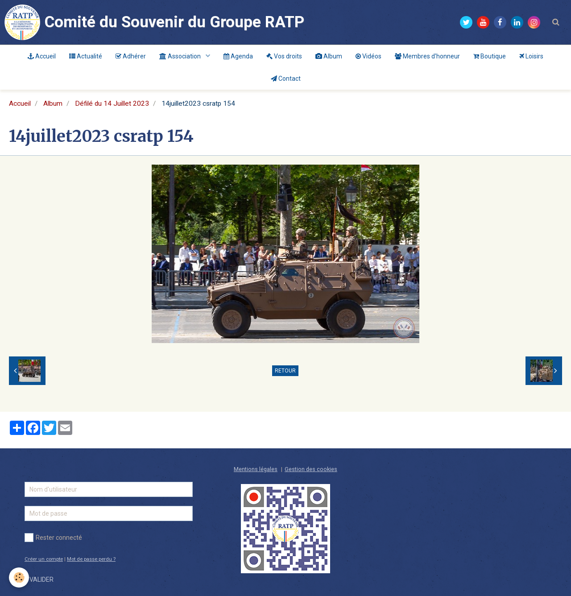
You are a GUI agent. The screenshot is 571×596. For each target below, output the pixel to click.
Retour (285, 371)
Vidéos (368, 56)
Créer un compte (44, 559)
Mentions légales (255, 469)
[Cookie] (19, 577)
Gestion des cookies (311, 469)
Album (328, 56)
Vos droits (284, 56)
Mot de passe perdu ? (91, 559)
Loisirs (531, 56)
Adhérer (131, 56)
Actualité (85, 56)
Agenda (238, 56)
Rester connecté (53, 537)
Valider (41, 579)
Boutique (489, 56)
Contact (286, 78)
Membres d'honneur (427, 56)
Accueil (42, 56)
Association (180, 56)
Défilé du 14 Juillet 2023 (112, 103)
